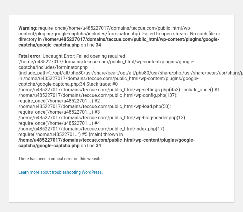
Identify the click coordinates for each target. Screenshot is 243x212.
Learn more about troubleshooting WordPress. (61, 172)
